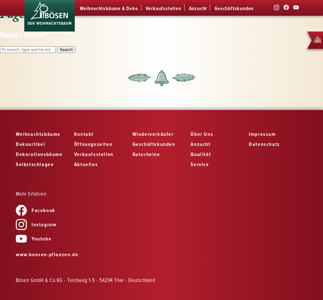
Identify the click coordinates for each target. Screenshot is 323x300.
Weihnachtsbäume (38, 134)
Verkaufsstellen (163, 8)
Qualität (201, 154)
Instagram (36, 225)
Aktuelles (86, 164)
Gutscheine (146, 154)
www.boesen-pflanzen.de (47, 254)
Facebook (36, 210)
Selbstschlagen (35, 164)
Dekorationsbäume (39, 154)
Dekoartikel (30, 144)
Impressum (262, 134)
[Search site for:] (28, 49)
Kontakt (84, 134)
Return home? (23, 35)
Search (66, 49)
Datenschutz (264, 144)
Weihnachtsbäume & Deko (109, 8)
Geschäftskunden (234, 8)
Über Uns (202, 134)
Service (200, 164)
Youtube (33, 239)
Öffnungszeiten (93, 144)
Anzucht (198, 8)
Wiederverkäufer (153, 134)
